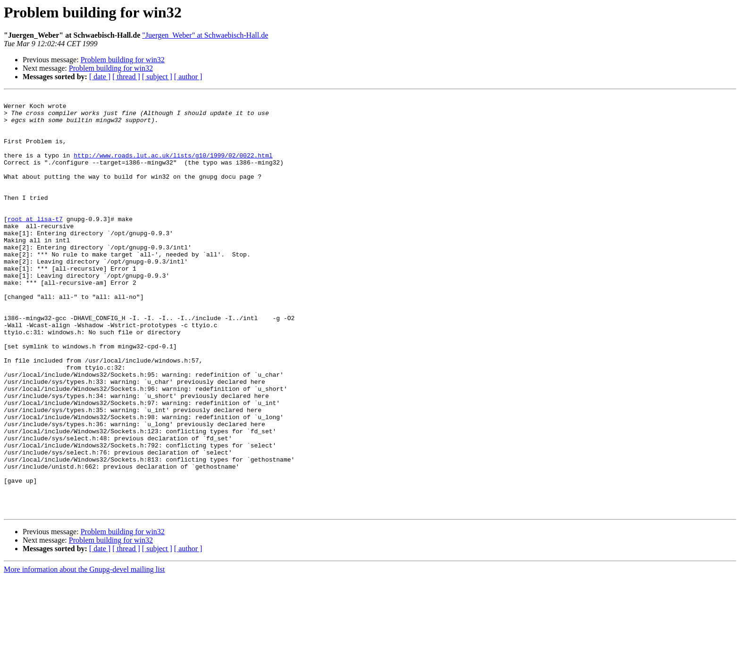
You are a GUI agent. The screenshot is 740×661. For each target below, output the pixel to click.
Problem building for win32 (123, 60)
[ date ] (99, 77)
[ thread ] (126, 77)
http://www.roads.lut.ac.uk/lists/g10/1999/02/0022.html (173, 168)
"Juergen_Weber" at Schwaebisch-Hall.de (205, 35)
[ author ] (188, 77)
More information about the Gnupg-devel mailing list (84, 653)
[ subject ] (157, 77)
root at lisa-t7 (35, 244)
